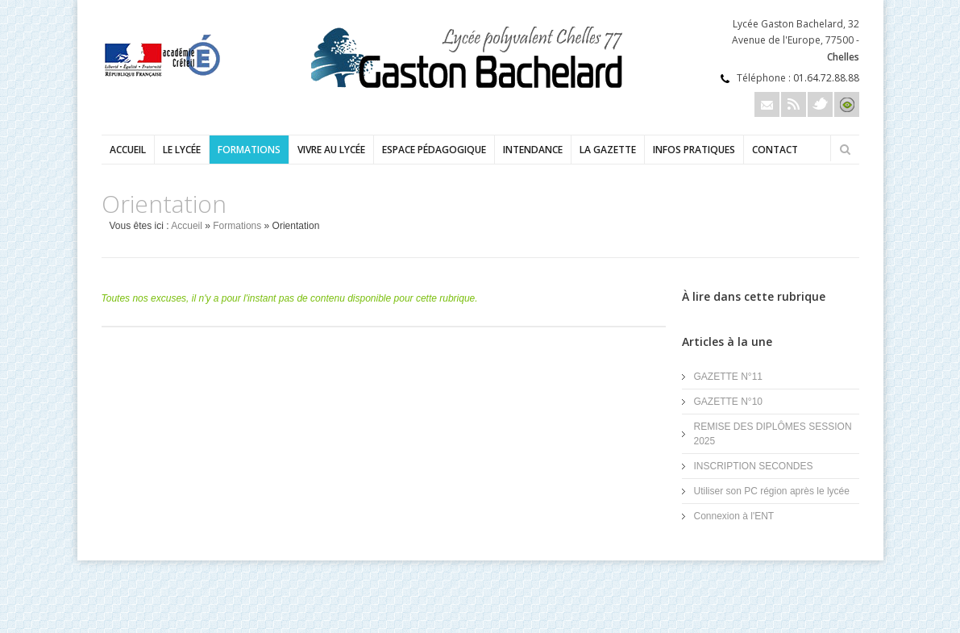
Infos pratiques (694, 149)
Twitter (820, 104)
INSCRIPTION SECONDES (753, 466)
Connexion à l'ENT (734, 516)
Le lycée (182, 149)
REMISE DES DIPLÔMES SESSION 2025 (773, 434)
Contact (775, 149)
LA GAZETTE (608, 149)
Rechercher (845, 149)
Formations (249, 149)
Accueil (128, 149)
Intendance (533, 149)
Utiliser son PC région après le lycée (772, 491)
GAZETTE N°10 (728, 401)
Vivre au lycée (331, 149)
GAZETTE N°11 (728, 376)
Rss (793, 104)
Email (766, 104)
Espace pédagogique (434, 149)
